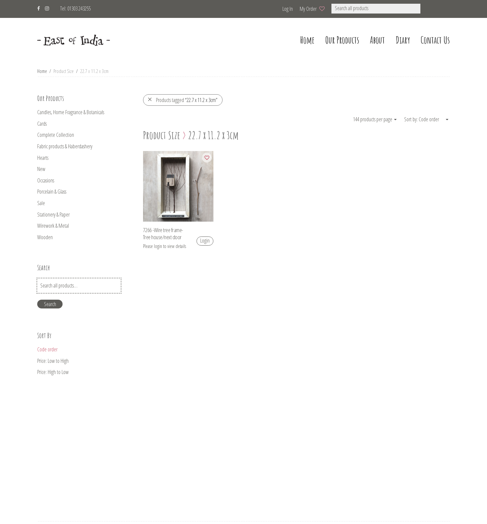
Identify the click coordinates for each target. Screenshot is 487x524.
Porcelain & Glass (51, 191)
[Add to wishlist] (207, 158)
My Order (308, 8)
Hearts (42, 157)
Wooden (45, 237)
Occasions (45, 180)
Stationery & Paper (53, 214)
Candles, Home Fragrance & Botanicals (70, 112)
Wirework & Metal (53, 225)
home (307, 40)
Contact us (435, 40)
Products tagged (182, 100)
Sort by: (411, 119)
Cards (42, 123)
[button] (429, 8)
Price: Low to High (53, 361)
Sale (41, 203)
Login (205, 240)
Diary (403, 40)
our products (342, 40)
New (41, 169)
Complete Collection (55, 135)
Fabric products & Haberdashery (64, 146)
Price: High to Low (53, 372)
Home (42, 71)
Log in (287, 8)
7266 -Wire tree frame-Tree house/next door (163, 233)
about (377, 40)
